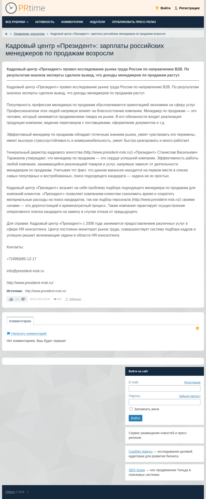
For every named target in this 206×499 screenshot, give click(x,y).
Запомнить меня (146, 409)
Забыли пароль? (189, 396)
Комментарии (20, 321)
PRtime (10, 492)
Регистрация (192, 382)
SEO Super (137, 470)
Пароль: (135, 396)
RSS (197, 328)
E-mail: (134, 382)
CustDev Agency (141, 451)
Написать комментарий (29, 333)
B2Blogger (75, 299)
